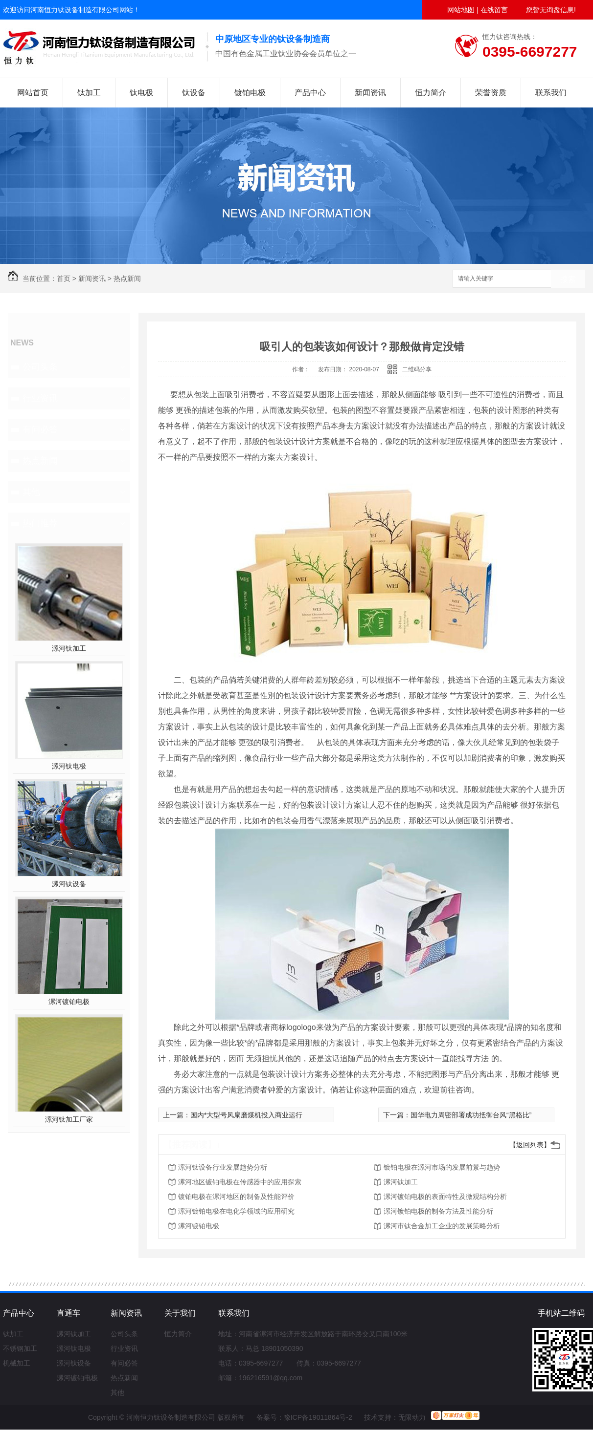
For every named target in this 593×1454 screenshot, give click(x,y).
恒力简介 (430, 92)
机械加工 (16, 1363)
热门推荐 (40, 523)
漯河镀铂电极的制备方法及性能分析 (438, 1211)
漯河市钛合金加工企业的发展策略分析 (442, 1226)
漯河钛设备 (69, 884)
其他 (31, 492)
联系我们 (551, 92)
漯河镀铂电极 (69, 1001)
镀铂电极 (250, 92)
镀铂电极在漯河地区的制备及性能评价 (236, 1196)
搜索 (568, 279)
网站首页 (32, 92)
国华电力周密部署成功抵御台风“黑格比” (471, 1115)
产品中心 (310, 92)
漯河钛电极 (69, 766)
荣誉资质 (490, 92)
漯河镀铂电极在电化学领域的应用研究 (236, 1211)
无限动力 (412, 1417)
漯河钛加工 (69, 648)
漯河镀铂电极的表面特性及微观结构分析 (445, 1196)
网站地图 (461, 10)
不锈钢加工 (20, 1348)
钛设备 (193, 92)
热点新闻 (127, 278)
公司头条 (40, 367)
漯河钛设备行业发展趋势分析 (222, 1167)
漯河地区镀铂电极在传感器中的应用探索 (239, 1182)
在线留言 (494, 10)
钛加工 (89, 92)
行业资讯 (40, 398)
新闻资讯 (370, 92)
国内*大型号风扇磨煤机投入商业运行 (246, 1115)
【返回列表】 (529, 1145)
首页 (63, 278)
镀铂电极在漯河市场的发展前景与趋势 (442, 1167)
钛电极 (141, 92)
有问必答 (40, 429)
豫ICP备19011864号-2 (318, 1417)
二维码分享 (417, 369)
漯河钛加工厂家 (69, 1119)
